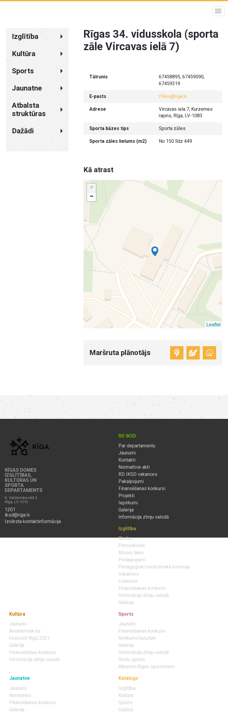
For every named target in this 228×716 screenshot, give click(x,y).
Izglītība (126, 688)
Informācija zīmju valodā (143, 517)
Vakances (128, 574)
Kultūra (125, 695)
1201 (10, 510)
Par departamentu (136, 446)
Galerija (126, 510)
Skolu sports (131, 660)
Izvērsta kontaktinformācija (33, 521)
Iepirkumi (128, 503)
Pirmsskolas (131, 546)
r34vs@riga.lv (173, 96)
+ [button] (92, 187)
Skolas (125, 538)
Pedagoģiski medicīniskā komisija (154, 567)
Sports (125, 703)
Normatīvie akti (134, 467)
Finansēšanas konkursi (141, 489)
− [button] (92, 196)
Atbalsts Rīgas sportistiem (146, 667)
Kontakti (126, 460)
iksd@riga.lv (17, 515)
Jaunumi (127, 453)
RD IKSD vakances (137, 474)
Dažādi (125, 710)
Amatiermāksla (24, 631)
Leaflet (213, 324)
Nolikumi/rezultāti (137, 638)
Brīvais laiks (131, 553)
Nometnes (20, 695)
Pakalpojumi (131, 481)
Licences (127, 581)
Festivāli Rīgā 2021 (29, 638)
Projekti (126, 496)
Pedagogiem (131, 560)
